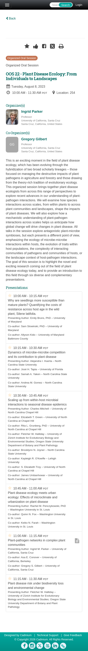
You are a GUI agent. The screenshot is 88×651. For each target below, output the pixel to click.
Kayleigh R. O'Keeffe (33, 458)
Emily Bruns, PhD (40, 318)
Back (11, 18)
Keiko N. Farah (30, 522)
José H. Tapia (29, 369)
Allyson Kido (28, 334)
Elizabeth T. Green (32, 417)
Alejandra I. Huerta (41, 361)
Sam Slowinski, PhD (33, 326)
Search (65, 5)
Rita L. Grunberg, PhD (34, 425)
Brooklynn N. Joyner (33, 450)
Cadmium (26, 635)
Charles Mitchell (39, 408)
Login (79, 4)
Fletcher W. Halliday (32, 434)
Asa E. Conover (30, 557)
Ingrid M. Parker (39, 549)
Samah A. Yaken (30, 374)
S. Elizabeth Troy (31, 467)
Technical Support (47, 635)
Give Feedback (73, 635)
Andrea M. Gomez (31, 382)
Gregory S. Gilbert (31, 565)
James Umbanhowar (33, 475)
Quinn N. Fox (28, 514)
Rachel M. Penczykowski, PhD (48, 506)
